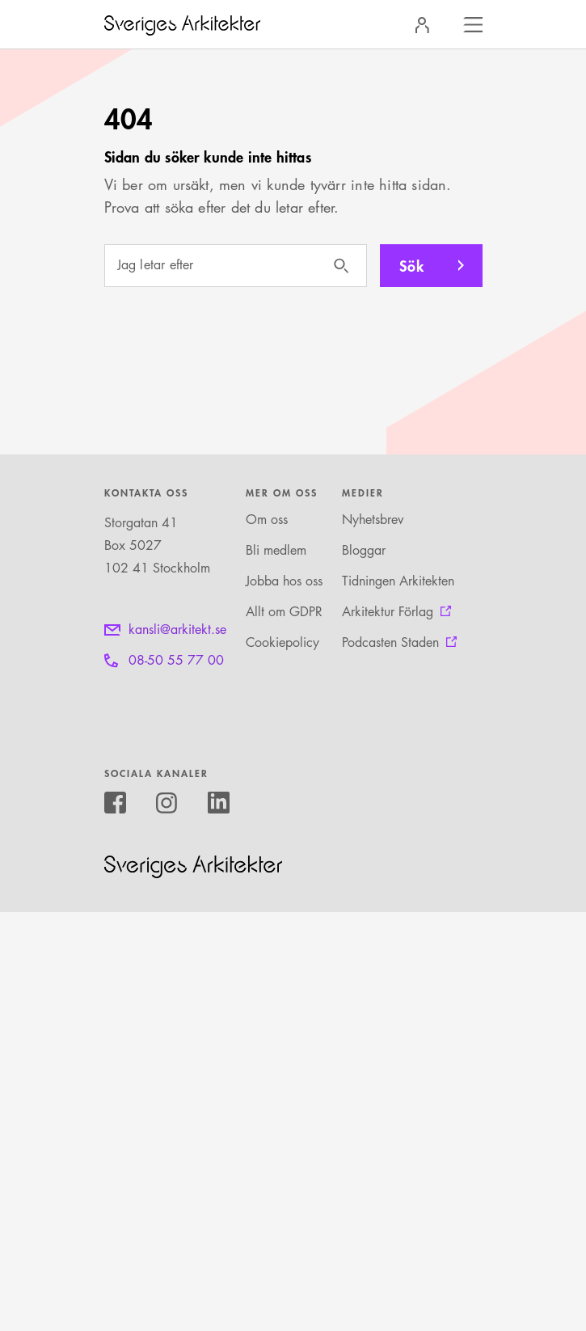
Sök (411, 265)
